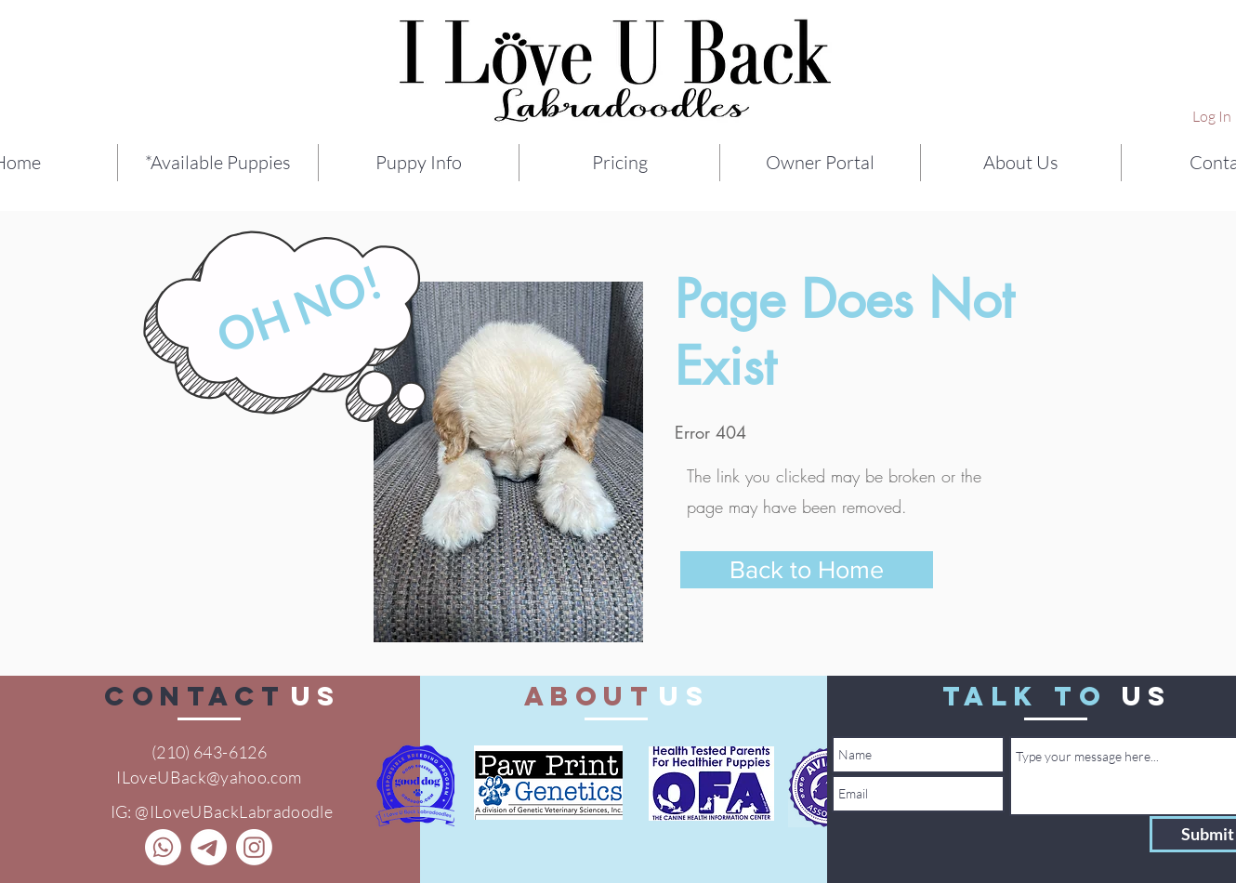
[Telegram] (209, 847)
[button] (419, 162)
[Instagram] (254, 847)
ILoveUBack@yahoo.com (208, 777)
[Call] (163, 847)
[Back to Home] (806, 569)
